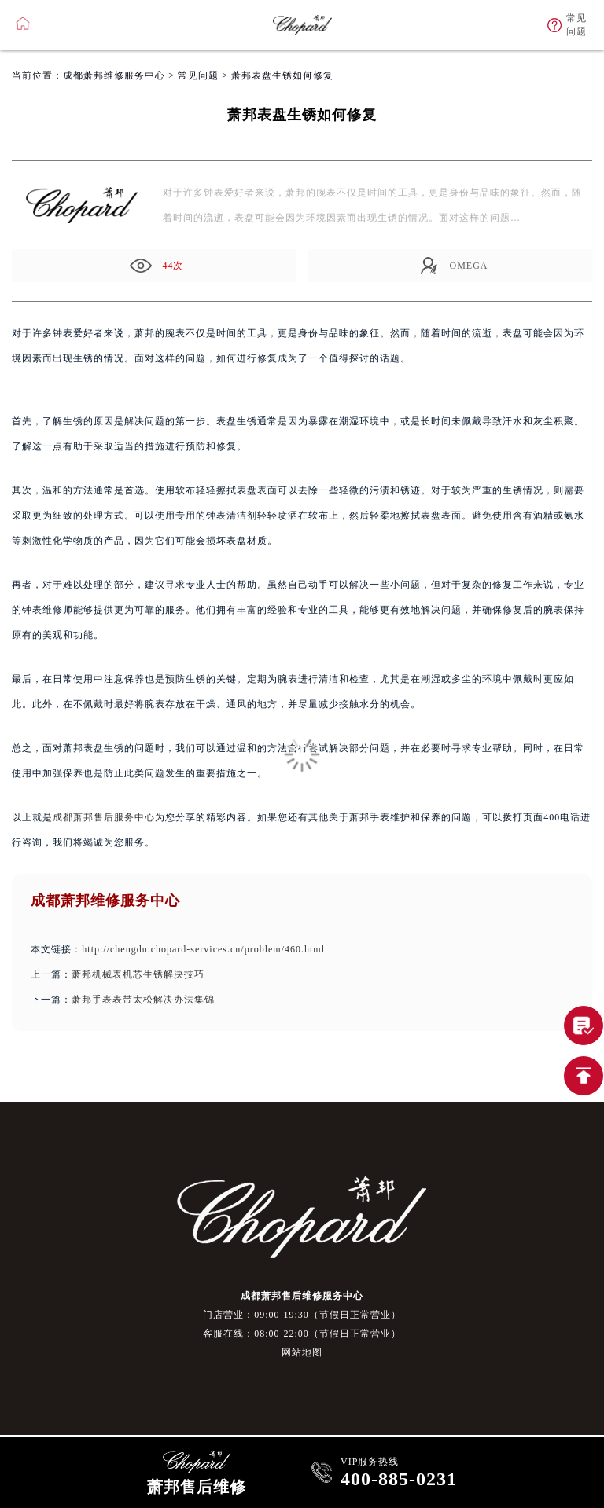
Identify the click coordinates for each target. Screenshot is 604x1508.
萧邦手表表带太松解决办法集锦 (143, 999)
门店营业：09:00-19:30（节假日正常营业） (302, 1314)
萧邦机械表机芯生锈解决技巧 (138, 974)
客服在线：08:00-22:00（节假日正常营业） (302, 1333)
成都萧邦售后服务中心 (104, 817)
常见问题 (198, 75)
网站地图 (302, 1352)
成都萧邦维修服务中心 (114, 75)
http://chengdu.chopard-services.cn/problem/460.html (203, 949)
